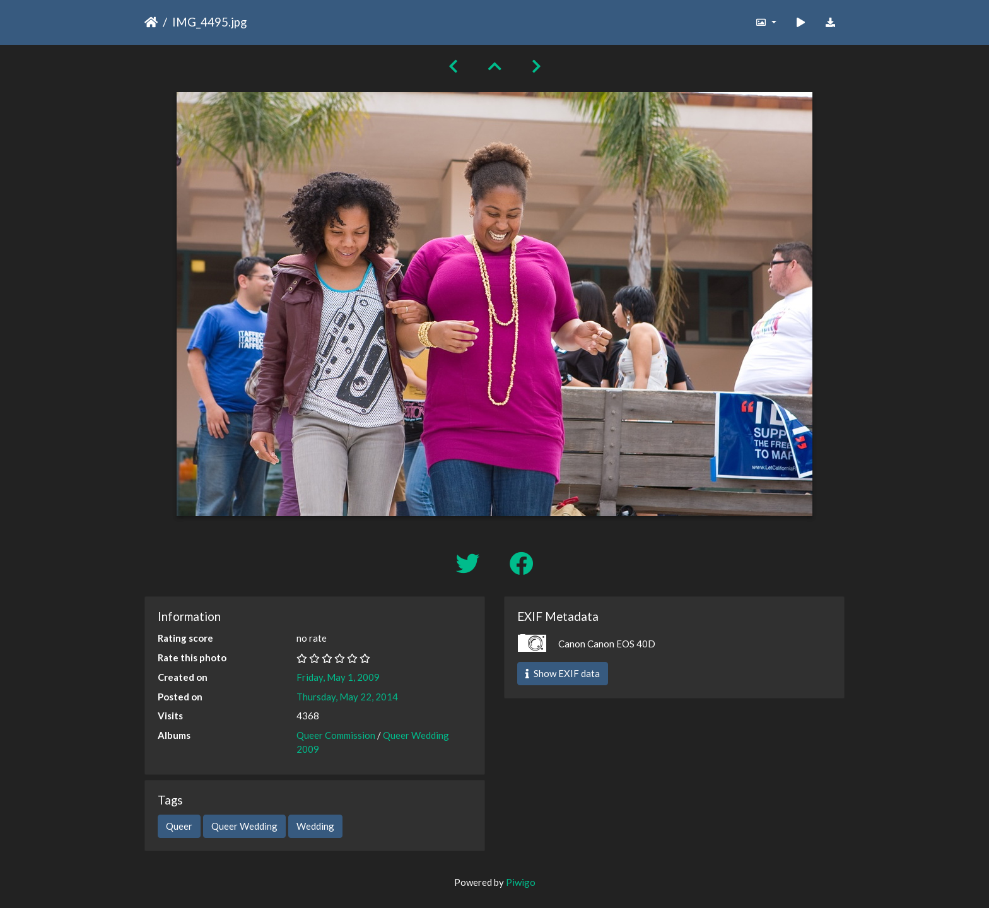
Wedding (315, 826)
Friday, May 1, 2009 (338, 677)
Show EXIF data (562, 673)
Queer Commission (335, 735)
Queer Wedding (244, 826)
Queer (179, 826)
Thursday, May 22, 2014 (347, 696)
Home (151, 22)
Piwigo (520, 882)
